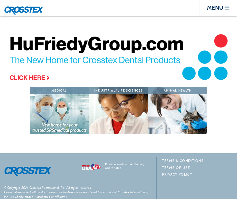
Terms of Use (176, 167)
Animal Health (178, 90)
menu (218, 7)
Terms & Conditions (183, 160)
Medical (59, 90)
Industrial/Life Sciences (118, 90)
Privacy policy (177, 174)
